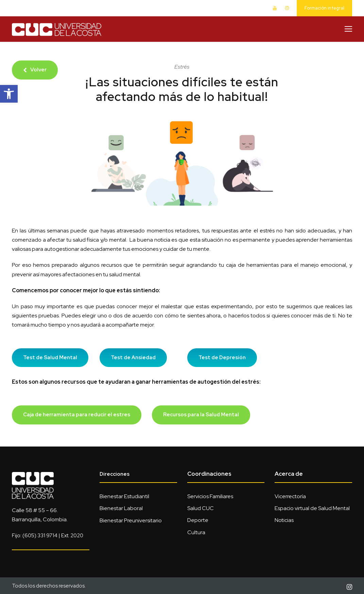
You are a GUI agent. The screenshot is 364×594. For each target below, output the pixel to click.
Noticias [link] (284, 520)
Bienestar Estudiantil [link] (124, 496)
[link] (9, 94)
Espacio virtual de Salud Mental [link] (312, 508)
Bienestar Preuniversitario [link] (131, 520)
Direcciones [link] (114, 474)
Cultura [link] (196, 532)
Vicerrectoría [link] (290, 496)
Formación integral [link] (324, 8)
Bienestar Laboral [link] (121, 508)
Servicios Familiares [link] (210, 496)
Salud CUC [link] (200, 508)
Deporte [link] (197, 520)
